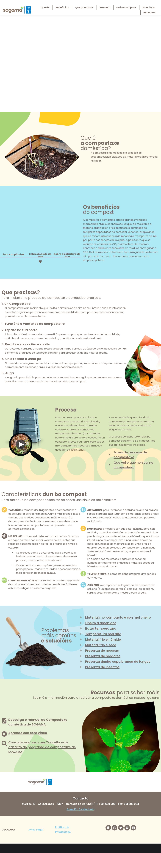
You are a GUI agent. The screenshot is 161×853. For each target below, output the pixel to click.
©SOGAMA (8, 829)
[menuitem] (147, 3)
